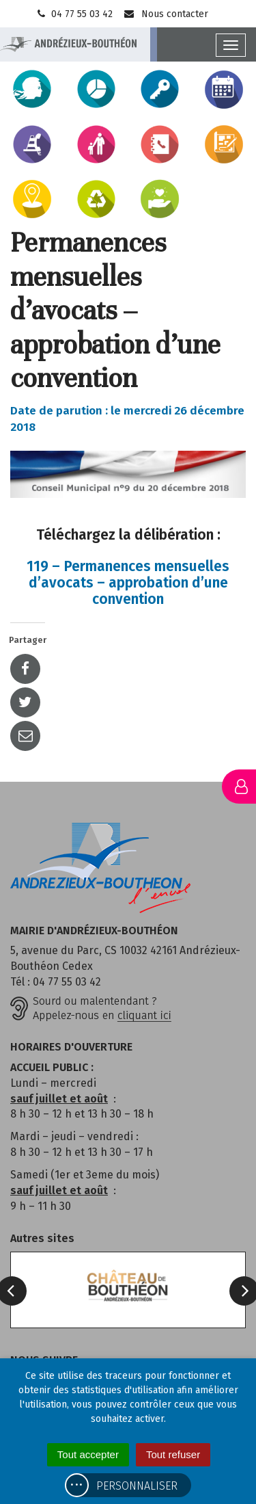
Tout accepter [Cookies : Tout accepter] (88, 1454)
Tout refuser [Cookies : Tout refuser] (173, 1454)
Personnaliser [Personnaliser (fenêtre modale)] (136, 1485)
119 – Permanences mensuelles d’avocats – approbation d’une (128, 582)
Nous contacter (165, 14)
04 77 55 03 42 (74, 14)
